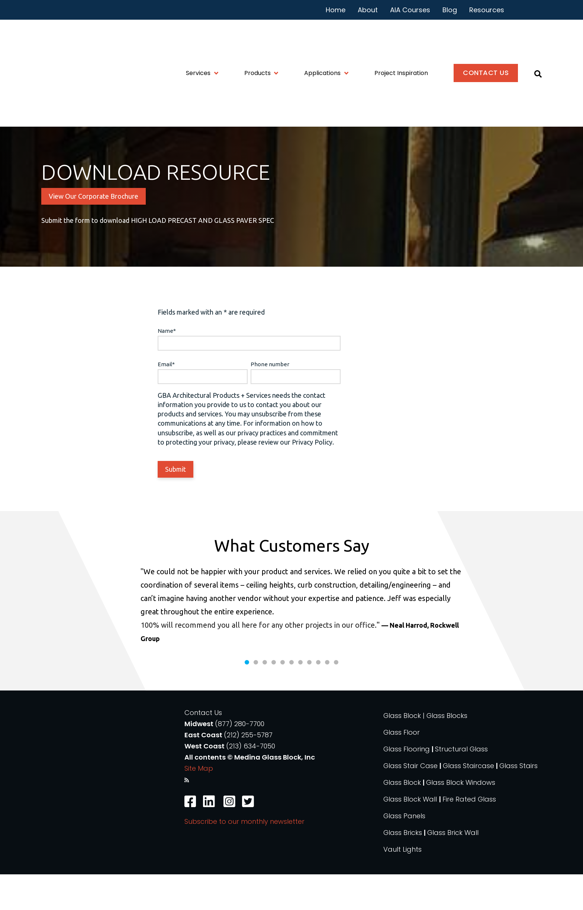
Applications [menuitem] (322, 39)
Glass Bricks (402, 868)
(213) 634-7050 (250, 781)
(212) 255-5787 (248, 770)
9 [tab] (318, 698)
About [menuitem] (368, 9)
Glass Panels (404, 851)
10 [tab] (327, 698)
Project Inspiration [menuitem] (401, 39)
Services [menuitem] (198, 39)
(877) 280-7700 (239, 759)
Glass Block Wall (411, 834)
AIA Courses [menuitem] (410, 9)
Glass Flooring (406, 784)
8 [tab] (309, 698)
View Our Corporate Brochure (93, 219)
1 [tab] (247, 698)
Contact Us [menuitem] (486, 39)
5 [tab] (282, 698)
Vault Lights (402, 885)
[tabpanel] (291, 641)
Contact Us (203, 748)
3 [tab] (264, 698)
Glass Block (402, 818)
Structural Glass (461, 784)
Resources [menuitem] (486, 9)
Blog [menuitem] (449, 9)
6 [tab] (291, 698)
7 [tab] (300, 698)
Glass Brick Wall (453, 868)
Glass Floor (401, 768)
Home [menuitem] (335, 9)
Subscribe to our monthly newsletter (244, 856)
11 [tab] (336, 698)
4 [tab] (273, 698)
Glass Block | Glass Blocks (425, 751)
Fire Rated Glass (469, 834)
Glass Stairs (518, 801)
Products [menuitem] (257, 39)
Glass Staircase (468, 801)
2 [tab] (256, 698)
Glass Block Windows (460, 818)
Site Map (198, 804)
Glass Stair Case (410, 801)
